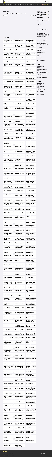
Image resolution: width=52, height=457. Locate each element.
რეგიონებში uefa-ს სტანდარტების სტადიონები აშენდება (30, 351)
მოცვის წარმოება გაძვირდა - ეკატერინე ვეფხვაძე (30, 440)
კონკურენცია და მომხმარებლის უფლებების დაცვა (19, 269)
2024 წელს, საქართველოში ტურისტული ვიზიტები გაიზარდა (8, 129)
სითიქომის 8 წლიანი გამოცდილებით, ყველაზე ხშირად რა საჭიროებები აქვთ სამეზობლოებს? (8, 209)
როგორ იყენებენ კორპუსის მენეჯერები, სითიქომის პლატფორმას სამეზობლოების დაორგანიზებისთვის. (30, 134)
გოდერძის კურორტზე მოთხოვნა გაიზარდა (8, 375)
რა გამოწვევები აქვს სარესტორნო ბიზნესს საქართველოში (8, 204)
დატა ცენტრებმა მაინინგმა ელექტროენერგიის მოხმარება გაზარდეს (19, 321)
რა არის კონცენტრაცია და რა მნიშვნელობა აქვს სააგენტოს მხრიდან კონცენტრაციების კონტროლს (30, 278)
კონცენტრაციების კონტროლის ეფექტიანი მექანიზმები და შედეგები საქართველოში (19, 86)
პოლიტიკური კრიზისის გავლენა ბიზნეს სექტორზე (30, 103)
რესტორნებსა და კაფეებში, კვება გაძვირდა (8, 65)
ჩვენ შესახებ (5, 451)
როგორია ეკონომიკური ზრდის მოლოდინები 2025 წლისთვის (8, 164)
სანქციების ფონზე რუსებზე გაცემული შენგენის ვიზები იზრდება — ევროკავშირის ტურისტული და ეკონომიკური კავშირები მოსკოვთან (41, 89)
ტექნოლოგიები (22, 4)
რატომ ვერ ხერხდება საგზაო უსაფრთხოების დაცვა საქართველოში (7, 147)
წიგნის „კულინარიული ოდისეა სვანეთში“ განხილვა (30, 291)
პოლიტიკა (26, 4)
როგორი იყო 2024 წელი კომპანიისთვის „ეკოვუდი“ (29, 117)
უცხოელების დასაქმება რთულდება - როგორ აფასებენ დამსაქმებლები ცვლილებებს (19, 287)
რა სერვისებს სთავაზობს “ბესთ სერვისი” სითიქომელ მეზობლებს (30, 160)
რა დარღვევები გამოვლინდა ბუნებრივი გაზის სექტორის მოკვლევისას (30, 317)
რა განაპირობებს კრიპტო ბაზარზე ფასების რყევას (8, 337)
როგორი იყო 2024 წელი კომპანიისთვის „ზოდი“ (18, 121)
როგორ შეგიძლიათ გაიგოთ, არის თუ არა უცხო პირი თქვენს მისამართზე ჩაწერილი (30, 69)
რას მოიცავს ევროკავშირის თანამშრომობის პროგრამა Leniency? (18, 104)
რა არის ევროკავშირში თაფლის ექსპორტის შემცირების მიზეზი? (19, 151)
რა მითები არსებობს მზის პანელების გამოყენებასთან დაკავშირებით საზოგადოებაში (19, 200)
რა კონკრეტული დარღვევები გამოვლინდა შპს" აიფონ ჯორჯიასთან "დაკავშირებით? (7, 287)
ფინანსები (11, 4)
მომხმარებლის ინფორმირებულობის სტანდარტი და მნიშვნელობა (8, 252)
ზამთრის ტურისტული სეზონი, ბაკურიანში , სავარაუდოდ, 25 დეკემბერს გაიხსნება (19, 342)
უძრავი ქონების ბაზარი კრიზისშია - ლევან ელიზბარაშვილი (31, 367)
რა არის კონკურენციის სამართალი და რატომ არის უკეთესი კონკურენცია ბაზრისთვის (30, 287)
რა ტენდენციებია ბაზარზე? (29, 242)
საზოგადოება (40, 47)
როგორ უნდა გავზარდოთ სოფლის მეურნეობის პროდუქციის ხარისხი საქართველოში (30, 326)
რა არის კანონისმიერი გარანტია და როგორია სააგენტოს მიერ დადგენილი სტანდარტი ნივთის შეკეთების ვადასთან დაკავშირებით (31, 222)
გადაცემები (30, 4)
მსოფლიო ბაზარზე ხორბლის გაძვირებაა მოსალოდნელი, (30, 168)
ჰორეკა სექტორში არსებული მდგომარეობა (19, 133)
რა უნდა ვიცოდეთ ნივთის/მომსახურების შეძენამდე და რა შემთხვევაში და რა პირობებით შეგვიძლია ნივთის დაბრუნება (30, 304)
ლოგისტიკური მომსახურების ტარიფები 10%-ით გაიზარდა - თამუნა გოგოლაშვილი (7, 419)
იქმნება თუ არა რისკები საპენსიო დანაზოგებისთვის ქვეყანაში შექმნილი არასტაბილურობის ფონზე (19, 130)
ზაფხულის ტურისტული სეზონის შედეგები (8, 45)
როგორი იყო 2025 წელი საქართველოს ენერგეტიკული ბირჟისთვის (30, 375)
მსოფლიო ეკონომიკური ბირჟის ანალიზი (8, 379)
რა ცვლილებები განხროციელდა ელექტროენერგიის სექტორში (30, 90)
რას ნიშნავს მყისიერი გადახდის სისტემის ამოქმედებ (19, 204)
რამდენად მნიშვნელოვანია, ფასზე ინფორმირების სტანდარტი (19, 195)
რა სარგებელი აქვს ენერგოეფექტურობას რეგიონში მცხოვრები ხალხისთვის (8, 187)
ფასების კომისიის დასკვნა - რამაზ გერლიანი (8, 427)
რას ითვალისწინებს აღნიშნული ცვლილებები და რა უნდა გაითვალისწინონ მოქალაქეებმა (19, 209)
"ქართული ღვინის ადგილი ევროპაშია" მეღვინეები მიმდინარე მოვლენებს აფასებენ (31, 100)
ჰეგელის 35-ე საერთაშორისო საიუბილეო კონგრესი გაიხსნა (30, 57)
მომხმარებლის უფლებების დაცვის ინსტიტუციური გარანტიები (19, 142)
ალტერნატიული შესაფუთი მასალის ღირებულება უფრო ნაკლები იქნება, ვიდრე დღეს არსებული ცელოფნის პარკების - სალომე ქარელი (19, 410)
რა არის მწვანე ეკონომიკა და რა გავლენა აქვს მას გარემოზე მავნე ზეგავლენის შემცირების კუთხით (30, 213)
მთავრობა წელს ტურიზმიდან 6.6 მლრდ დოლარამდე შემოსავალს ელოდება (8, 156)
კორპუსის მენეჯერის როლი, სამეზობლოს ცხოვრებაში (30, 65)
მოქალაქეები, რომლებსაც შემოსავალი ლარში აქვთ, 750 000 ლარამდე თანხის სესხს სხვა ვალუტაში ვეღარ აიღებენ (30, 256)
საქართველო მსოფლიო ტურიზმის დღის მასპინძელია (8, 54)
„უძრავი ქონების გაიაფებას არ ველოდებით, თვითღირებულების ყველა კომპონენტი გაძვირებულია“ (19, 397)
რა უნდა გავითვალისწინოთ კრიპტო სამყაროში (31, 342)
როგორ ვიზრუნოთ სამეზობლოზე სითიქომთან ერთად (30, 142)
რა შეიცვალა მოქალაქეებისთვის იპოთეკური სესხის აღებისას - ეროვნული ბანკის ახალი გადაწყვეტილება (30, 252)
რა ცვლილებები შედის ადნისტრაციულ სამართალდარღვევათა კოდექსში (19, 147)
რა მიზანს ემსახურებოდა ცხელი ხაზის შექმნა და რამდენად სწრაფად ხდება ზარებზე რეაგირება (31, 260)
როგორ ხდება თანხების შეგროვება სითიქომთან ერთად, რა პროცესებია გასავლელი (8, 82)
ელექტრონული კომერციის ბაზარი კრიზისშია (8, 316)
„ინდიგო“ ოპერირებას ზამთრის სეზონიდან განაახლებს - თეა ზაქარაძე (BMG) (40, 83)
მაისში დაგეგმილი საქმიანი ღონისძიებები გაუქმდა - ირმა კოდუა (30, 428)
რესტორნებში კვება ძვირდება (30, 190)
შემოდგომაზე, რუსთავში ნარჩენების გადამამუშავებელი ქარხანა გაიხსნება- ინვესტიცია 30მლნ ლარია (8, 393)
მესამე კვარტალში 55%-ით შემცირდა (18, 95)
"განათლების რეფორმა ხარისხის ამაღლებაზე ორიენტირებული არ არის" (19, 375)
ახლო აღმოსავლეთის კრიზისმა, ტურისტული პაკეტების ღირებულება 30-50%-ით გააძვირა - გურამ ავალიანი (19, 445)
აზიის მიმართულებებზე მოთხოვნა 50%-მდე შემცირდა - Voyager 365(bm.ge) (41, 86)
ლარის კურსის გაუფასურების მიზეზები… (19, 138)
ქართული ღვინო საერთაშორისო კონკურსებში (30, 264)
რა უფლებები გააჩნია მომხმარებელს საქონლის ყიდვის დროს (8, 138)
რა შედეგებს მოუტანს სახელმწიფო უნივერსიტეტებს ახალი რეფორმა (8, 383)
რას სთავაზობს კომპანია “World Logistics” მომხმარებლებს (8, 73)
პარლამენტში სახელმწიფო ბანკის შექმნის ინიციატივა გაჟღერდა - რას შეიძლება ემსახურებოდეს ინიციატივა (19, 367)
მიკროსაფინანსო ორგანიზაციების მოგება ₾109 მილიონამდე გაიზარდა (19, 308)
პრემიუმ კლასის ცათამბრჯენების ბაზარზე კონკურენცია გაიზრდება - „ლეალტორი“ (8, 437)
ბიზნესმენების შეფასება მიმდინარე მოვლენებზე (7, 99)
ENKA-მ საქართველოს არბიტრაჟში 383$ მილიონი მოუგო (30, 95)
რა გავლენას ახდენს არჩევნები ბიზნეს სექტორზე (19, 81)
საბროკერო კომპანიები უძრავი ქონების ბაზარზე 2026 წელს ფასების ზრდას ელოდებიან (8, 355)
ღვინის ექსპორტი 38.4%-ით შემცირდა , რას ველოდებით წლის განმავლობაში (8, 191)
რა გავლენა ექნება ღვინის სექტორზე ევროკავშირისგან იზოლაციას (7, 104)
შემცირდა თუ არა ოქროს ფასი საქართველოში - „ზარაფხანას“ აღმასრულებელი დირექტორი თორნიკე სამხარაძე (8, 312)
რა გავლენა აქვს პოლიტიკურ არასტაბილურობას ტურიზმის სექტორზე (7, 91)
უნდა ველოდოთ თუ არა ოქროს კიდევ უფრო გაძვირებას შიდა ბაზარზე (19, 380)
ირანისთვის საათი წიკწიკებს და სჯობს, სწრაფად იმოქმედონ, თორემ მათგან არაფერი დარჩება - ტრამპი (42, 77)
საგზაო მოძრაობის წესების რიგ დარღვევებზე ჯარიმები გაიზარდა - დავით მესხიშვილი (31, 424)
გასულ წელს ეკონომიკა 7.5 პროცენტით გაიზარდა (29, 371)
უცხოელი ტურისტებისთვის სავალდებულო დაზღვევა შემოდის (8, 351)
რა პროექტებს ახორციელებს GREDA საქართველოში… (8, 41)
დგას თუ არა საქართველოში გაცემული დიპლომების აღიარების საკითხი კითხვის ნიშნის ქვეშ (19, 108)
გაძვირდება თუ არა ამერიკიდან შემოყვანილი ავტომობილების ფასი (8, 217)
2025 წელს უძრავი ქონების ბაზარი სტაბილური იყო (30, 363)
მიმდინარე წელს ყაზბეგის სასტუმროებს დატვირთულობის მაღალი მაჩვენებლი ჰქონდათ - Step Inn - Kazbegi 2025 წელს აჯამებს (31, 347)
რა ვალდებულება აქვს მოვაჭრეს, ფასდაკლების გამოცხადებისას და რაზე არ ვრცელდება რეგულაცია (30, 239)
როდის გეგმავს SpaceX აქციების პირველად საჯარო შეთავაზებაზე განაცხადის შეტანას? (43, 74)
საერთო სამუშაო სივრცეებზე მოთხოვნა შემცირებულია (19, 329)
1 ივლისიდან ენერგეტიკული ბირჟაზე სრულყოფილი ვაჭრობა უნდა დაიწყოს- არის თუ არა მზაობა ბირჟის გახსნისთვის (31, 282)
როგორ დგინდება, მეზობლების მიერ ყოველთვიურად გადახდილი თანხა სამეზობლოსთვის (30, 234)
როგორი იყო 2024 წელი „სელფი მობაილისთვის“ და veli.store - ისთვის (8, 117)
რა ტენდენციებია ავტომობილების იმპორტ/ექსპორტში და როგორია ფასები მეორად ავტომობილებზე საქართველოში (8, 295)
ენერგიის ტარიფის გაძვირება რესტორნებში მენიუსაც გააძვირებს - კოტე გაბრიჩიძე (8, 415)
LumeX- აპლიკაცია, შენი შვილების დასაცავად (19, 351)
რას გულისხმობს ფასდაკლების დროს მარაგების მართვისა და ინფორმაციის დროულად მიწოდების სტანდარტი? (8, 230)
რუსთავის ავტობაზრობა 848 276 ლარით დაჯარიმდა (8, 256)
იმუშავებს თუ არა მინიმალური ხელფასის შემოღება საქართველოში (30, 380)
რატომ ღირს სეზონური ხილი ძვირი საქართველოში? (8, 273)
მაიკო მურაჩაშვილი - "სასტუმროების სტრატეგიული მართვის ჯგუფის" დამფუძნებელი (8, 441)
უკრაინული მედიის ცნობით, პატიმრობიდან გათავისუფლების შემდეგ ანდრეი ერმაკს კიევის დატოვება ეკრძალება (42, 72)
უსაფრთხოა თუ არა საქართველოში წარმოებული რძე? (19, 212)
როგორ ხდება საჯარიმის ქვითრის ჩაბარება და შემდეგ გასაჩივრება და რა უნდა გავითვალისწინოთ (19, 156)
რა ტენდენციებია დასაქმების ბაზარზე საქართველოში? (30, 61)
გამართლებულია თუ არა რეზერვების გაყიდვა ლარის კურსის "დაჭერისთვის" (19, 73)
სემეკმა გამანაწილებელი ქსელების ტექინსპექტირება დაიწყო (30, 50)
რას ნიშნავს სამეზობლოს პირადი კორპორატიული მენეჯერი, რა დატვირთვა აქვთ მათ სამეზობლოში (19, 165)
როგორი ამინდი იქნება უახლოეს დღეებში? (41, 55)
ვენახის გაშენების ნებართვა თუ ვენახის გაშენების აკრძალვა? (30, 337)
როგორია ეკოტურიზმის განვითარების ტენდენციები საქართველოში (18, 282)
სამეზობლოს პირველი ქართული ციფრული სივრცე (19, 54)
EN (36, 1)
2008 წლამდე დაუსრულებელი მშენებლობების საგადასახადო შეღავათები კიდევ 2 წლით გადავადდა (19, 317)
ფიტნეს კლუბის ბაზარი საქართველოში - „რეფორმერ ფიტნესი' (7, 432)
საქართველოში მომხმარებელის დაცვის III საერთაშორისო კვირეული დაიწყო (19, 178)
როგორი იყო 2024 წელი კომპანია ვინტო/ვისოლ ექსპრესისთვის (30, 121)
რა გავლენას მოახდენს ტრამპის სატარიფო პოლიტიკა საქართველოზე (30, 209)
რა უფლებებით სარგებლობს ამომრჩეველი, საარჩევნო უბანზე (30, 81)
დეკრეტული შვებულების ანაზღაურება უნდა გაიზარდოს (30, 383)
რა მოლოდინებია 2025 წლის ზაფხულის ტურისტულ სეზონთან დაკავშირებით (8, 260)
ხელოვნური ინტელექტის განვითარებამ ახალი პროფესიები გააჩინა (19, 388)
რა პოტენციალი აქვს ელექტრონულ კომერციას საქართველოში (8, 367)
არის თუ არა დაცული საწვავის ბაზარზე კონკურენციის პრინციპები (8, 160)
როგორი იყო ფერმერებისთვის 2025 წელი (31, 359)
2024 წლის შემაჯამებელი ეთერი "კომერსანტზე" (8, 112)
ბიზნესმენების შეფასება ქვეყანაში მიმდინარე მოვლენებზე (19, 99)
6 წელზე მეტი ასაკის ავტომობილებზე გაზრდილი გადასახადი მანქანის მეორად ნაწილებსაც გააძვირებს (19, 406)
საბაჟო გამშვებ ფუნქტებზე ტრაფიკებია (29, 329)
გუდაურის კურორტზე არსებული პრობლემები (8, 401)
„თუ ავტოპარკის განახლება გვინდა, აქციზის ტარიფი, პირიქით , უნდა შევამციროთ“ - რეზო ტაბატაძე (31, 415)
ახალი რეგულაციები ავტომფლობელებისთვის (18, 299)
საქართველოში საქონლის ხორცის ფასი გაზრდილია (8, 329)
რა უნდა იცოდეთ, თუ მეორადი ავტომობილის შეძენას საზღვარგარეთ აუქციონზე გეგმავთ (31, 200)
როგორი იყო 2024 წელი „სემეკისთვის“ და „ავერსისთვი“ (8, 121)
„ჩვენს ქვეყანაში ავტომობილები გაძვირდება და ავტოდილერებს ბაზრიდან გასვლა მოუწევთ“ (30, 406)
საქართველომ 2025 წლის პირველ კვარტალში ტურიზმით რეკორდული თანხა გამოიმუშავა (31, 230)
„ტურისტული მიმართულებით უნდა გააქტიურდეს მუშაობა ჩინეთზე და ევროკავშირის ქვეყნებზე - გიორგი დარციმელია (19, 432)
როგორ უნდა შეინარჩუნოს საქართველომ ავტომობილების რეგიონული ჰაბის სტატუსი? (19, 355)
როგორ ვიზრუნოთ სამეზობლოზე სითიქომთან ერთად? (8, 291)
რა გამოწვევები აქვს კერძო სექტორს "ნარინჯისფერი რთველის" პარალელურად (30, 308)
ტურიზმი (39, 81)
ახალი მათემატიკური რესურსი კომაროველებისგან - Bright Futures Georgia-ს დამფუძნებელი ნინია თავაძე (19, 384)
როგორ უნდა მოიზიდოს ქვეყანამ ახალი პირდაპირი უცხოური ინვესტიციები (19, 41)
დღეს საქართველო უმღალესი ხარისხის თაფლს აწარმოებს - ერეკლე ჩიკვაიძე (19, 441)
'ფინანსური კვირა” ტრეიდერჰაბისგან (6, 325)
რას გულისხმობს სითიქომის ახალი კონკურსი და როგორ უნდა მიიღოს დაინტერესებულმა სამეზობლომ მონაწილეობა (8, 173)
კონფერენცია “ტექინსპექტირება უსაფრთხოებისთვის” (8, 77)
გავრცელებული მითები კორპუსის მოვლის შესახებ (8, 108)
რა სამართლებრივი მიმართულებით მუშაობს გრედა (19, 65)
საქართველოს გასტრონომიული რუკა (8, 269)
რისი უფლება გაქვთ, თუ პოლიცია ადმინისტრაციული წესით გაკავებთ (8, 133)
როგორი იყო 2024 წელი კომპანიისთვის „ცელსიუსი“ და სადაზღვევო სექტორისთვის (30, 113)
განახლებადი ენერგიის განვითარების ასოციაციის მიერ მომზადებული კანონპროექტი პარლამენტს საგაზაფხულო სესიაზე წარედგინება (19, 393)
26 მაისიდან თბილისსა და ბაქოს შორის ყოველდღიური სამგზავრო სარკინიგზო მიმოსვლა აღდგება (41, 49)
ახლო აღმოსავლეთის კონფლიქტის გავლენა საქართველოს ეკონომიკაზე (31, 397)
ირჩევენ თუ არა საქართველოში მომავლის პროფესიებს (19, 61)
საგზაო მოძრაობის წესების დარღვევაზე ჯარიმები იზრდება (30, 321)
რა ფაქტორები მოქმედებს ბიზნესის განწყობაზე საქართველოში (8, 212)
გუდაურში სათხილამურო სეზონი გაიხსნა (19, 359)
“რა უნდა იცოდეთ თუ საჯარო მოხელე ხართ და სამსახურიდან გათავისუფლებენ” (19, 191)
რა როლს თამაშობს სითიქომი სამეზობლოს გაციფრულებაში (30, 86)
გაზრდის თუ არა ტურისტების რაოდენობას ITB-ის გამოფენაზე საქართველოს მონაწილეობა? (30, 173)
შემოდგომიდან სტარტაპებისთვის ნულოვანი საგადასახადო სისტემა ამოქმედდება (8, 304)
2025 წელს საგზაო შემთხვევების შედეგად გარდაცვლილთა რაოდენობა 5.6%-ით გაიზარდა (8, 388)
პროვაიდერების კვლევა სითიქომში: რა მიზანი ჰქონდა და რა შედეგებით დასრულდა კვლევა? (19, 230)
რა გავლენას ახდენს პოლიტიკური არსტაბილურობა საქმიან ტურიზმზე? (19, 182)
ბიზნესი (4, 4)
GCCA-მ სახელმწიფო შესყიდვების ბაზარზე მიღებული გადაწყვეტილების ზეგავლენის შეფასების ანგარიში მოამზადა (30, 130)
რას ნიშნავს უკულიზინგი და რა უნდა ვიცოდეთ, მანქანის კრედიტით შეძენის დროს (19, 274)
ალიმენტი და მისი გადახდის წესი (30, 216)
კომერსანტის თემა (6, 11)
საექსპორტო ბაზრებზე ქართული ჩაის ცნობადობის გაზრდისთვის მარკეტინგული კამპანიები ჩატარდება (30, 388)
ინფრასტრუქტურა (16, 4)
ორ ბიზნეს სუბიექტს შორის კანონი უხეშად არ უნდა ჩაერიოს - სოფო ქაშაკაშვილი (8, 424)
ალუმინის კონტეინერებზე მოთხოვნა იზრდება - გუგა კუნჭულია (29, 437)
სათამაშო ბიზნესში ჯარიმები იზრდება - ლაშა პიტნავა (7, 445)
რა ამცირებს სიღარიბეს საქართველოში (18, 260)
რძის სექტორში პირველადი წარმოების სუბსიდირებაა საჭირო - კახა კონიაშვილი (31, 432)
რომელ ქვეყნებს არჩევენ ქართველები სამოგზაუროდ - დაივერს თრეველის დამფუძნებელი (30, 312)
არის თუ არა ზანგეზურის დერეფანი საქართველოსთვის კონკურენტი (31, 354)
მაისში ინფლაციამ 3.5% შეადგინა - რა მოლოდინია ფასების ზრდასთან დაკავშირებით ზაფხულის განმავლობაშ (19, 265)
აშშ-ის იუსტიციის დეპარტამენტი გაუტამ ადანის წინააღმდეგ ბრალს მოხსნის (42, 66)
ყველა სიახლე (40, 9)
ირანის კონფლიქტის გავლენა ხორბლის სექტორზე (19, 401)
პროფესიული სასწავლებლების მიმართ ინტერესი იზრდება (30, 41)
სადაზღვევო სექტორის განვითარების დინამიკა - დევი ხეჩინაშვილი (19, 419)
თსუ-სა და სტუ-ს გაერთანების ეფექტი (19, 371)
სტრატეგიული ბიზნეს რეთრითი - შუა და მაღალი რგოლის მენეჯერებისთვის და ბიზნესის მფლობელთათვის (8, 278)
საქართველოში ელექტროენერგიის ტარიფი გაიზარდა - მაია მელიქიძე (31, 410)
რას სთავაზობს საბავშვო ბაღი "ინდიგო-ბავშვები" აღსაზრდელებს (19, 277)
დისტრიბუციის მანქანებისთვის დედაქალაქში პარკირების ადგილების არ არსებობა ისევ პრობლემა (30, 46)
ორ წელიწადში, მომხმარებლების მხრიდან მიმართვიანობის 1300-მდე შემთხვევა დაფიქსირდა (19, 91)
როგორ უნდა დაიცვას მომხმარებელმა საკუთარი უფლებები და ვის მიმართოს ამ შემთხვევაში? (30, 108)
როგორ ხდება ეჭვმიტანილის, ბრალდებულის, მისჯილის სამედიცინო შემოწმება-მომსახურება (7, 143)
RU (37, 1)
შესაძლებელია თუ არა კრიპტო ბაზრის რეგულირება (19, 57)
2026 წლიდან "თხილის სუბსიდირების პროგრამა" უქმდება (8, 346)
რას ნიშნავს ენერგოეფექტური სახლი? (19, 221)
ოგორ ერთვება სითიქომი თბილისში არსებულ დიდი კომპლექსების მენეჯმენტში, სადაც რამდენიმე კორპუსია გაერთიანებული (8, 95)
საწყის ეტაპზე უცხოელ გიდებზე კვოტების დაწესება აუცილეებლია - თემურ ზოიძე (19, 424)
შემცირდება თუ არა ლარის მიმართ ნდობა (8, 151)
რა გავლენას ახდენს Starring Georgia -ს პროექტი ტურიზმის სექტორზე (7, 222)
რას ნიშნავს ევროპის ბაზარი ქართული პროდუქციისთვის (18, 303)
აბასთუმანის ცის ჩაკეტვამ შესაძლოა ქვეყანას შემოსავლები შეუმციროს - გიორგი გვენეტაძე (19, 437)
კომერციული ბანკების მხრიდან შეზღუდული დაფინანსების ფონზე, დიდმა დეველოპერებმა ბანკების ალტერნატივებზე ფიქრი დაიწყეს (30, 334)
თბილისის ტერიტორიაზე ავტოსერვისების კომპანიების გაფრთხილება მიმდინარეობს (7, 334)
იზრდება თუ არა (6, 320)
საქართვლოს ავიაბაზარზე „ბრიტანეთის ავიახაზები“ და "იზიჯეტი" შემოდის (18, 46)
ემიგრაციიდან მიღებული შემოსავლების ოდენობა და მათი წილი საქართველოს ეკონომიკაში (8, 86)
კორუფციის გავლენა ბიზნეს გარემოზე (18, 363)
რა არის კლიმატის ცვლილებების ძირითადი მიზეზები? (8, 234)
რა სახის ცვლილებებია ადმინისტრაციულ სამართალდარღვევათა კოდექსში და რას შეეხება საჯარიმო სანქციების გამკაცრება (19, 160)
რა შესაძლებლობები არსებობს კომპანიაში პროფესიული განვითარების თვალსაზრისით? (19, 252)
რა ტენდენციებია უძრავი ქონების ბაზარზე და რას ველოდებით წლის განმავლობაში (30, 156)
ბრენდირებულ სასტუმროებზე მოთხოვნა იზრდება (8, 397)
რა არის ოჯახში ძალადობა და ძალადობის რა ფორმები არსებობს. (19, 173)
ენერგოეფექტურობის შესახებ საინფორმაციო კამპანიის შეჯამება (30, 247)
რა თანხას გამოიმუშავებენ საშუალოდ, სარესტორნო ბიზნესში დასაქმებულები (30, 73)
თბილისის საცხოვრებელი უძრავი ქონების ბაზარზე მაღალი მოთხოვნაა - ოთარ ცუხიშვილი (19, 428)
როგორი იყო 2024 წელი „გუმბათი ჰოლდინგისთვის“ (19, 117)
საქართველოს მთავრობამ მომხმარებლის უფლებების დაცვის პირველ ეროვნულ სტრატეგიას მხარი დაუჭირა (31, 78)
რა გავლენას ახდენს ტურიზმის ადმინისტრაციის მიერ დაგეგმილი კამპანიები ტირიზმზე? (30, 274)
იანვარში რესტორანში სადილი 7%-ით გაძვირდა (8, 371)
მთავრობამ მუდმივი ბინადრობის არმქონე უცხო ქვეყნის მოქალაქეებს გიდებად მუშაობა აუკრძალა (30, 393)
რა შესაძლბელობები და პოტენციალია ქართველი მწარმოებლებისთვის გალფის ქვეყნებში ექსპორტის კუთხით (30, 195)
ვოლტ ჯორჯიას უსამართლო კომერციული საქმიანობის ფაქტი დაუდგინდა (19, 217)
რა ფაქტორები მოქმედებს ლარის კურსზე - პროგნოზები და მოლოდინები (19, 50)
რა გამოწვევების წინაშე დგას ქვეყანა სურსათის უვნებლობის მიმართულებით (8, 50)
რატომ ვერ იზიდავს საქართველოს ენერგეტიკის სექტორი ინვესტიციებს (19, 338)
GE (35, 1)
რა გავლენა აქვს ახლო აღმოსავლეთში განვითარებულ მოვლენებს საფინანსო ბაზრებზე (30, 402)
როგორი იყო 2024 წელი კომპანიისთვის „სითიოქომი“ (19, 112)
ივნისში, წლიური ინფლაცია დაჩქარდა (18, 291)
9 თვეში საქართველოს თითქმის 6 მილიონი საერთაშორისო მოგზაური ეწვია (8, 69)
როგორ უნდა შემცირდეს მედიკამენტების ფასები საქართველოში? (7, 359)
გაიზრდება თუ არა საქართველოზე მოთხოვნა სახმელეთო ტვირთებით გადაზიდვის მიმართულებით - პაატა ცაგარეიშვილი (19, 415)
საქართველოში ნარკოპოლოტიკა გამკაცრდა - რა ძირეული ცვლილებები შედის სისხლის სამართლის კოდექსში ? (19, 243)
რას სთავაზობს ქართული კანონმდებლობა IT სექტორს (7, 247)
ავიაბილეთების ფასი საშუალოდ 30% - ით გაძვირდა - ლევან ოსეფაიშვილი (30, 419)
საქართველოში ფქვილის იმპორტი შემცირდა (8, 57)
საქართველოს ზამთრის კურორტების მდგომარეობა (7, 125)
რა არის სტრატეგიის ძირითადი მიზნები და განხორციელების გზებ (19, 125)
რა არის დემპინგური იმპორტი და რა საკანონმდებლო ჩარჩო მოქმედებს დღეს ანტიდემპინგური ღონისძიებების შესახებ (30, 204)
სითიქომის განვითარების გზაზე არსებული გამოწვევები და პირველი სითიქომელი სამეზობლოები (8, 200)
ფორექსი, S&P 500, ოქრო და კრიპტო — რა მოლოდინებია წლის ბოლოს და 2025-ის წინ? (19, 347)
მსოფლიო (34, 4)
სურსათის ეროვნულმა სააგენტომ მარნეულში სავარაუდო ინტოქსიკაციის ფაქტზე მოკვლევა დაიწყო (41, 60)
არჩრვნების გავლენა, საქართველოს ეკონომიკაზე (18, 77)
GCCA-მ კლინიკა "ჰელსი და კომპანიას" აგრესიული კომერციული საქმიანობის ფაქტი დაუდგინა (19, 295)
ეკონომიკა (7, 4)
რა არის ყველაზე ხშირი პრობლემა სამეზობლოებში (8, 61)
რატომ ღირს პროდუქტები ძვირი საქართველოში (8, 363)
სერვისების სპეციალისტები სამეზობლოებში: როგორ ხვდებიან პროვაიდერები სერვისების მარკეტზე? (8, 182)
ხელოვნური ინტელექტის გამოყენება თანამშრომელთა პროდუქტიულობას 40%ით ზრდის (8, 342)
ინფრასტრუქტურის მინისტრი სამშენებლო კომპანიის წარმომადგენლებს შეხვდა (30, 269)
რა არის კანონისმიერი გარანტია (8, 225)
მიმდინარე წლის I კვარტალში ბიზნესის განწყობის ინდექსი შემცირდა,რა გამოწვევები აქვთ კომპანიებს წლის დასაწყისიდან (30, 138)
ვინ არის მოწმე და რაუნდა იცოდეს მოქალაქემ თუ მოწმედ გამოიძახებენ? (8, 239)
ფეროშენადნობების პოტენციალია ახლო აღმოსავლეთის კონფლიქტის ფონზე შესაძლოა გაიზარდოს (8, 406)
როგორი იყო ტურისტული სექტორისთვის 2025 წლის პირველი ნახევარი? (8, 308)
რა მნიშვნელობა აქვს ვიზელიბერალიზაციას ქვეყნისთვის (7, 299)
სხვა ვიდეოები (6, 37)
